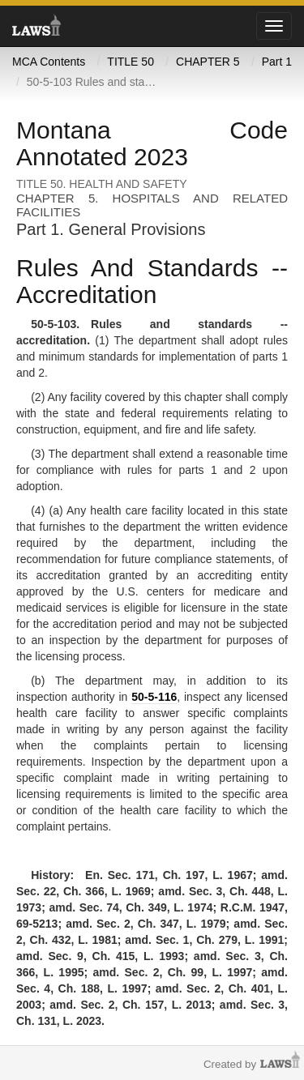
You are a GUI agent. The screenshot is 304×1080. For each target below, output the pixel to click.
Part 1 (277, 61)
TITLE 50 (130, 61)
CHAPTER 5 (208, 61)
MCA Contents (48, 61)
